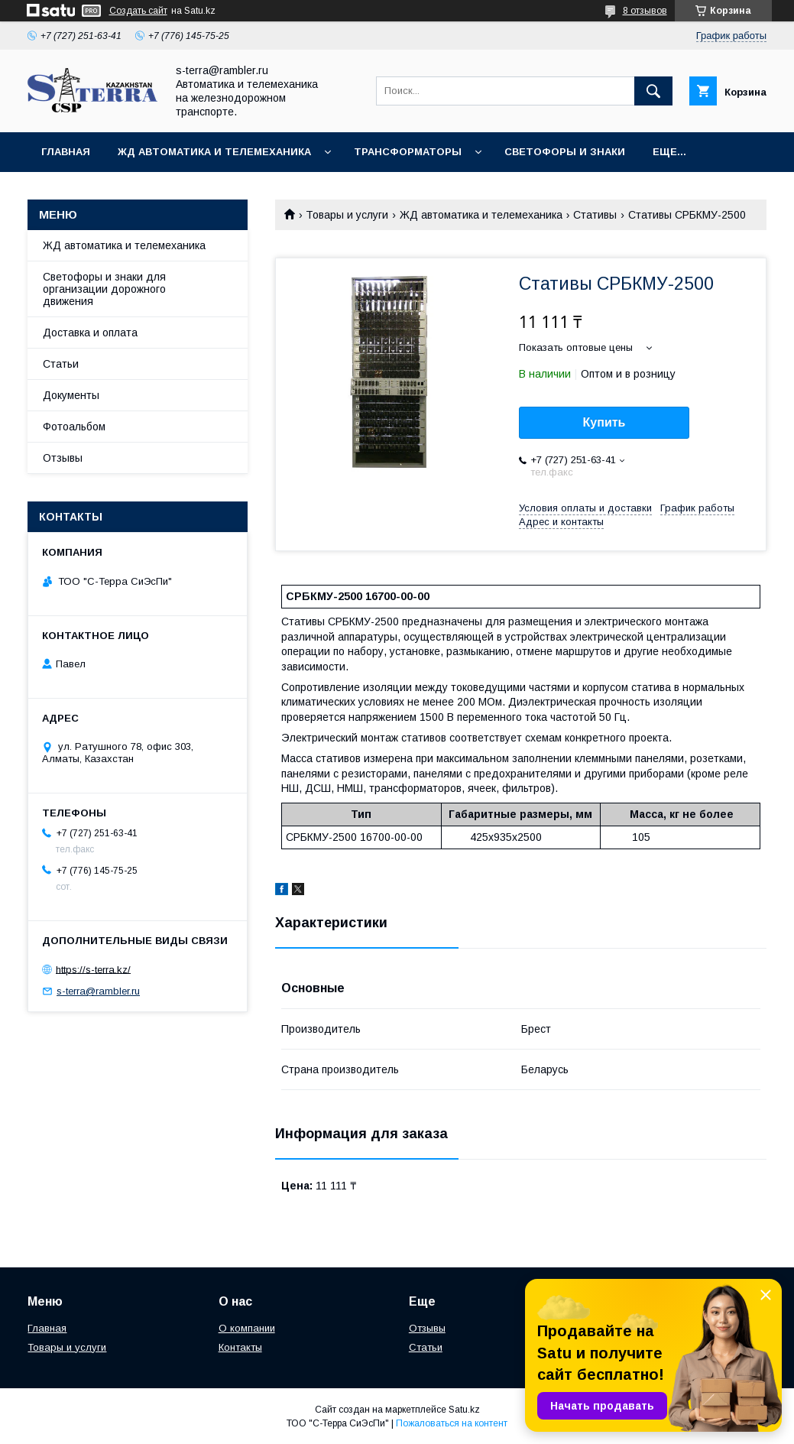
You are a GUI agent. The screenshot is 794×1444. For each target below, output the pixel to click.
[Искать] (653, 90)
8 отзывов (645, 10)
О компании (247, 1328)
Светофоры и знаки (564, 151)
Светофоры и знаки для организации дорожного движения (104, 289)
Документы (71, 395)
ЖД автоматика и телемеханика (214, 151)
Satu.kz (464, 1409)
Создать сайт (138, 10)
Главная (65, 151)
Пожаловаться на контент (451, 1423)
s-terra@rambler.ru (98, 991)
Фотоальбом (74, 426)
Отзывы (63, 458)
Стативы (595, 215)
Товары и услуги (347, 215)
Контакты (240, 1347)
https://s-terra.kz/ (93, 969)
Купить (604, 422)
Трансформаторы (408, 151)
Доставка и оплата (90, 332)
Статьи (61, 364)
